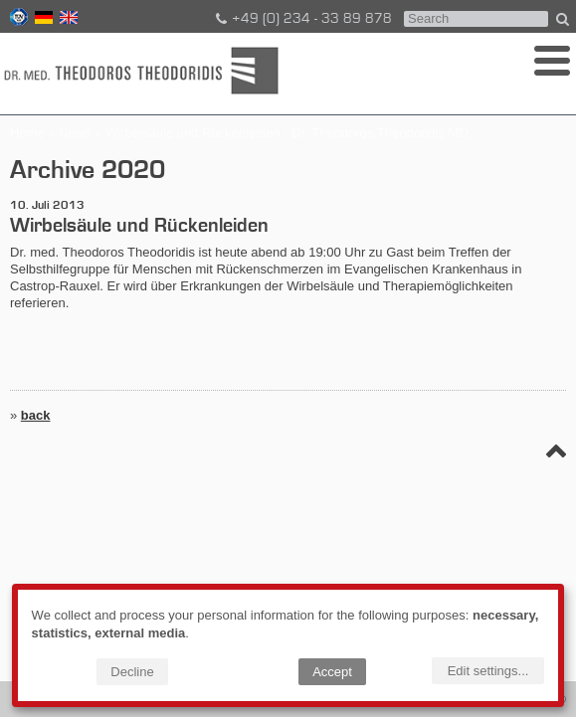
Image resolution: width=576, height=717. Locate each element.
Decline (131, 671)
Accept (332, 671)
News (75, 132)
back (36, 415)
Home (27, 132)
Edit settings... (488, 670)
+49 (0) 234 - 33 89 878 (302, 19)
